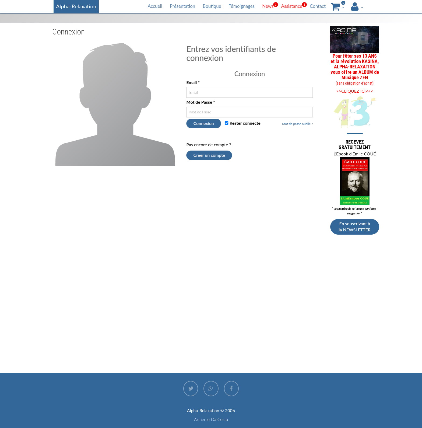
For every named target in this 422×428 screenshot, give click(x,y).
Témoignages (242, 6)
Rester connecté (243, 123)
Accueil (155, 6)
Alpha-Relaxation (76, 6)
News (267, 6)
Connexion (204, 123)
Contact (318, 6)
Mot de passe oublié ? (297, 124)
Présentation (182, 6)
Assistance (291, 6)
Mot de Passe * (201, 102)
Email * (193, 82)
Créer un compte (209, 155)
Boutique (212, 6)
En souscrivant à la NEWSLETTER (355, 226)
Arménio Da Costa (211, 419)
